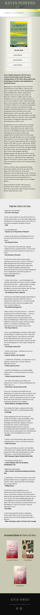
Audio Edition (17, 65)
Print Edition (18, 55)
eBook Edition (17, 60)
